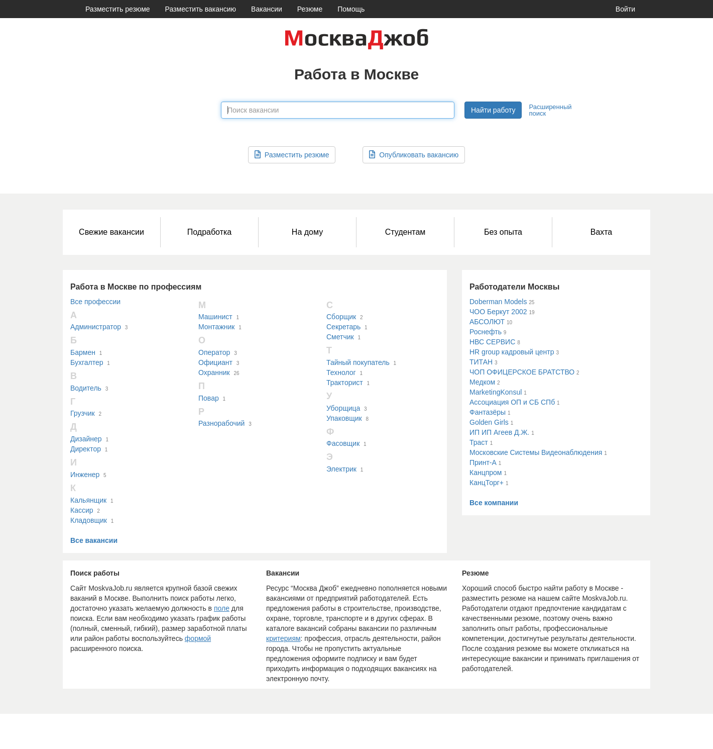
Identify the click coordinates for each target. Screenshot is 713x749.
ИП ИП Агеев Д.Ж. (499, 432)
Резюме (309, 9)
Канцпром (485, 473)
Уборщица (343, 408)
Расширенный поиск (550, 110)
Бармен (82, 352)
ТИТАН (481, 362)
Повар (208, 398)
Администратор (95, 327)
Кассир (81, 510)
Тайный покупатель (358, 362)
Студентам (405, 232)
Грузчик (82, 413)
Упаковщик (344, 418)
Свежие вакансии (111, 232)
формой (198, 638)
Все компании (493, 503)
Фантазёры (487, 412)
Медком (482, 382)
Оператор (214, 352)
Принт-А (483, 462)
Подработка (209, 232)
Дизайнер (86, 439)
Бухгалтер (86, 362)
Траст (478, 442)
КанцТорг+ (486, 483)
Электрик (341, 469)
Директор (85, 449)
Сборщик (341, 317)
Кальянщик (88, 500)
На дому (307, 232)
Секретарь (343, 327)
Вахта (601, 232)
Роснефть (485, 332)
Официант (215, 362)
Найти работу (493, 110)
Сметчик (340, 337)
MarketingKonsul (495, 392)
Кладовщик (88, 520)
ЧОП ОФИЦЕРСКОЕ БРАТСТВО (521, 372)
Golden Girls (489, 422)
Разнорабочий (221, 423)
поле (221, 608)
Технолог (341, 372)
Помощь (351, 9)
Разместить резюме (117, 9)
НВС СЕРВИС (492, 342)
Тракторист (344, 383)
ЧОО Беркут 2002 (498, 312)
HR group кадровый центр (511, 352)
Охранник (214, 372)
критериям (283, 638)
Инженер (84, 475)
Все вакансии (93, 540)
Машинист (215, 317)
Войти (625, 9)
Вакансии (266, 9)
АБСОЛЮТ (487, 322)
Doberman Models (498, 302)
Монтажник (216, 327)
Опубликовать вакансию (413, 154)
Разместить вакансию (200, 9)
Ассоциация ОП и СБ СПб (512, 402)
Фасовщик (343, 443)
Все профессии (95, 302)
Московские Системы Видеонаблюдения (535, 452)
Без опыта (503, 232)
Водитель (85, 388)
